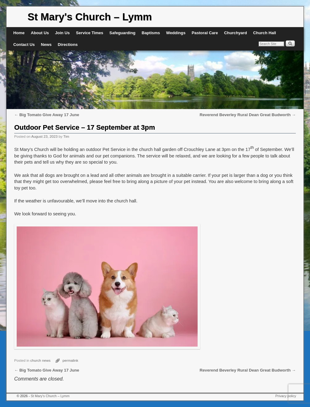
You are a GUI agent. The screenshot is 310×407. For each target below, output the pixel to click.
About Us (40, 33)
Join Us (62, 33)
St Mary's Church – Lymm (89, 16)
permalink (70, 360)
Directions (68, 44)
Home (19, 33)
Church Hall (264, 33)
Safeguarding (122, 33)
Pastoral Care (205, 33)
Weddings (176, 33)
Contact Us (24, 44)
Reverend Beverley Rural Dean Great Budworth (248, 114)
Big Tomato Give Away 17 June (46, 114)
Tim (66, 136)
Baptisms (151, 33)
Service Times (89, 33)
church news (40, 360)
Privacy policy (285, 396)
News (46, 44)
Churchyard (235, 33)
